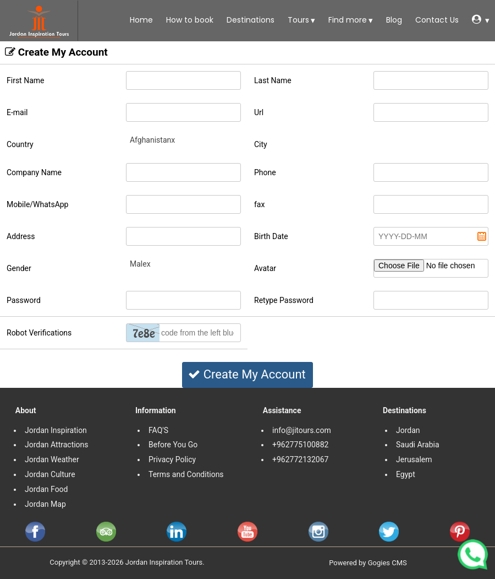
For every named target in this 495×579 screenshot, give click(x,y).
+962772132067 (300, 459)
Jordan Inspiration (56, 430)
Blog (393, 19)
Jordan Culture (50, 474)
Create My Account (246, 374)
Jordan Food (46, 489)
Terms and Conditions (187, 474)
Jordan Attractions (57, 444)
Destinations (249, 19)
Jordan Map (45, 504)
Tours (297, 19)
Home (140, 19)
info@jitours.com (301, 430)
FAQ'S (158, 430)
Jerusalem (415, 459)
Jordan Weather (52, 459)
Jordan (408, 430)
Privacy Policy (172, 459)
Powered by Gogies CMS (368, 563)
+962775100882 (300, 444)
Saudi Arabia (417, 444)
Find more (346, 19)
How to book (188, 19)
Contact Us (436, 19)
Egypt (406, 474)
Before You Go (172, 444)
